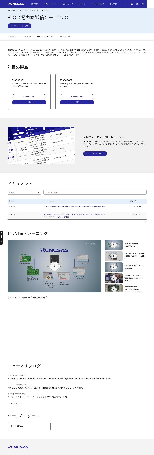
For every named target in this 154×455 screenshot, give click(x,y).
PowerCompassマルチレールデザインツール (86, 430)
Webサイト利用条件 (71, 452)
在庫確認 (104, 415)
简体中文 (66, 217)
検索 (150, 4)
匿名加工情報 (100, 452)
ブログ (54, 429)
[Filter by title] (94, 192)
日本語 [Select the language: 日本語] (128, 415)
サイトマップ (125, 452)
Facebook (19, 432)
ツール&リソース (65, 37)
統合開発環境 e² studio (84, 408)
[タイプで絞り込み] (24, 192)
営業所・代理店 (106, 418)
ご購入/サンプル (106, 411)
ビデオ (54, 432)
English (59, 217)
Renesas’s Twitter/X (14, 432)
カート (132, 4)
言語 (143, 4)
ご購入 (29, 102)
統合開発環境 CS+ (83, 411)
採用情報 (55, 411)
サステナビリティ (58, 422)
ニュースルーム (57, 418)
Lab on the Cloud (82, 438)
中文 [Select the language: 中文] (127, 411)
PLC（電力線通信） (33, 10)
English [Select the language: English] (128, 408)
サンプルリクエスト (137, 4)
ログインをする (16, 419)
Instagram (24, 432)
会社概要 (55, 408)
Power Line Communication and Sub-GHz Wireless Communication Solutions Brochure (74, 207)
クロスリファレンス (83, 442)
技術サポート (105, 408)
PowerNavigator (82, 435)
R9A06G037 (66, 80)
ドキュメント (26, 37)
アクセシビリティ (113, 452)
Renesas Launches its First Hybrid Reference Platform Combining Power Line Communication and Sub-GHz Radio (59, 322)
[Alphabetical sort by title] (49, 201)
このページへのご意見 (139, 452)
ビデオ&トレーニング (45, 37)
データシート (29, 96)
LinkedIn (29, 432)
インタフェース (21, 10)
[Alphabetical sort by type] (12, 201)
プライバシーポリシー (87, 452)
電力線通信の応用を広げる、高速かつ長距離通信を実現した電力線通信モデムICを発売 (45, 332)
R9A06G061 (18, 80)
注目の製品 (12, 37)
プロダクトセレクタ (19, 26)
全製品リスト (11, 10)
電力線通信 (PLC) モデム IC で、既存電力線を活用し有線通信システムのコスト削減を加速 (74, 214)
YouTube (9, 432)
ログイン (126, 4)
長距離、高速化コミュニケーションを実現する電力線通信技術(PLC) (37, 341)
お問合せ (55, 425)
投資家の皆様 (56, 415)
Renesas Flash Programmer (86, 415)
